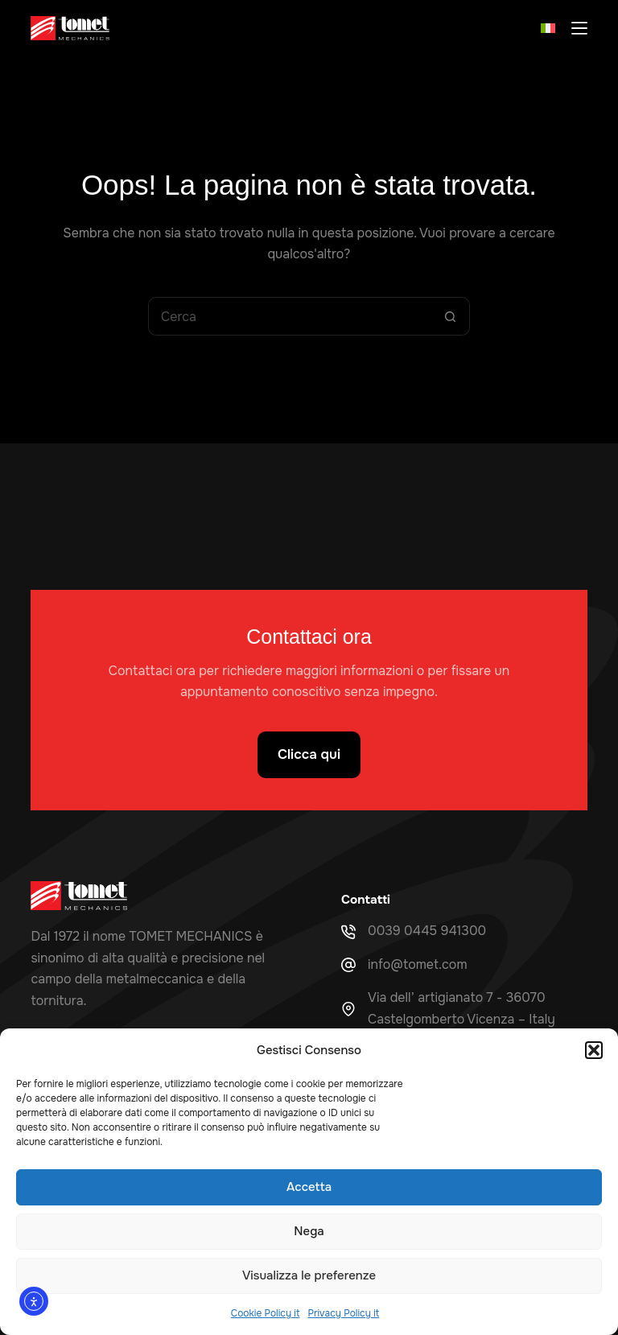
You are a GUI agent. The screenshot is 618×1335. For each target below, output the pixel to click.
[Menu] (579, 28)
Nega (308, 1231)
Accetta (309, 1187)
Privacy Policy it (343, 1313)
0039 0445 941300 (427, 930)
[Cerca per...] (289, 316)
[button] (594, 1050)
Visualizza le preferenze (309, 1275)
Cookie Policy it (265, 1313)
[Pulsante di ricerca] (450, 316)
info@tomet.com (418, 964)
